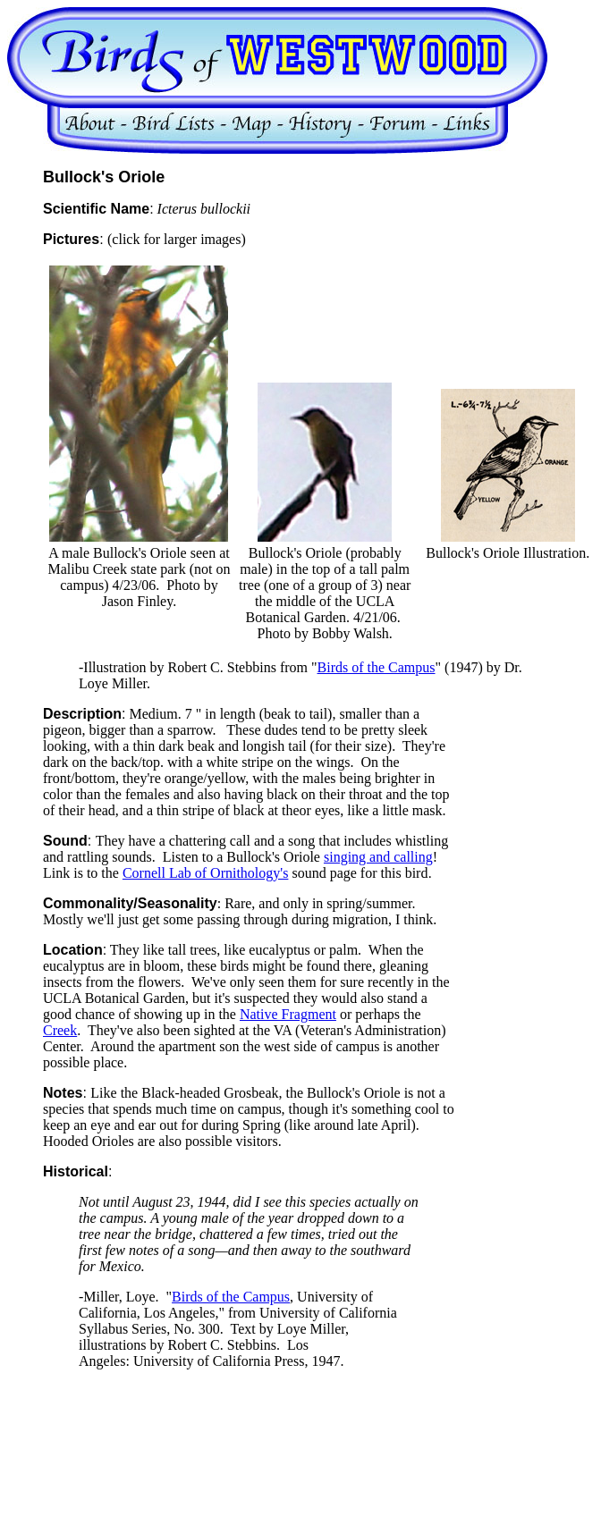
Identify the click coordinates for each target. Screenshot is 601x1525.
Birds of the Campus (376, 667)
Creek (60, 1030)
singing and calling (378, 856)
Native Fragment (288, 1014)
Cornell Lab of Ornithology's (206, 872)
